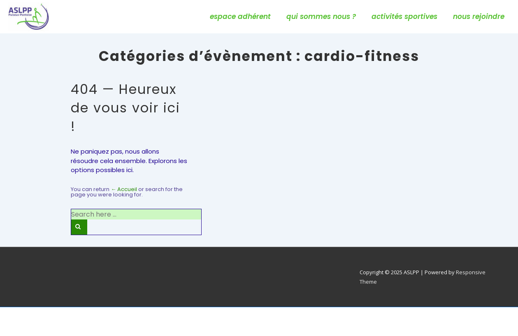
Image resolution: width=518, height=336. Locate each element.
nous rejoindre (478, 16)
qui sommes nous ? (321, 16)
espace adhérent (240, 16)
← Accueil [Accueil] (124, 189)
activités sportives (404, 16)
